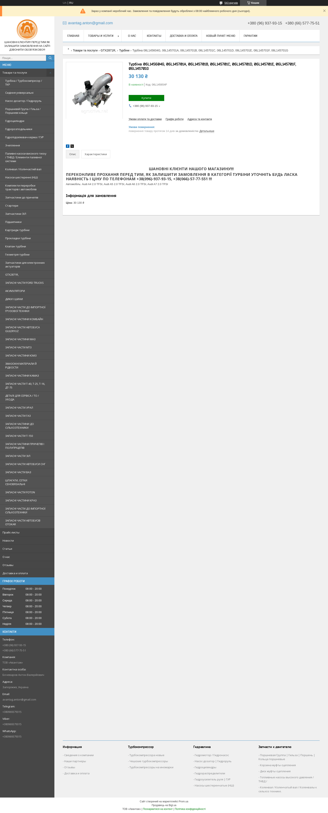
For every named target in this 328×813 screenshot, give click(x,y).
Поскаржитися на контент (158, 809)
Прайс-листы (11, 532)
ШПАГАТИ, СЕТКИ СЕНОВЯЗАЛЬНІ (16, 482)
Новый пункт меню (220, 35)
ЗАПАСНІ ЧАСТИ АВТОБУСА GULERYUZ (22, 329)
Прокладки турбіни (18, 238)
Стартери (11, 205)
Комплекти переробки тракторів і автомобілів (21, 187)
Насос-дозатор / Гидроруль (23, 101)
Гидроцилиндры (205, 767)
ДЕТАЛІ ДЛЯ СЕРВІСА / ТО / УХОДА (22, 397)
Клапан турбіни (15, 246)
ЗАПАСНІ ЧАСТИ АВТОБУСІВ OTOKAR (22, 522)
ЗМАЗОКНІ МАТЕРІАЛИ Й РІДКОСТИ (21, 365)
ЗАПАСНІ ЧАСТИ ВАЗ (18, 472)
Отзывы (8, 565)
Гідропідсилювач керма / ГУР (24, 137)
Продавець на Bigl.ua (164, 805)
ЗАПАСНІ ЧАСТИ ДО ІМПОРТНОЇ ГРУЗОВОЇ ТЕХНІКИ (25, 309)
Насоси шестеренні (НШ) (21, 177)
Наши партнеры (75, 761)
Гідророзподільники (18, 129)
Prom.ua (183, 801)
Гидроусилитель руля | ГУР (213, 779)
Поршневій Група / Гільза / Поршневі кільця (23, 111)
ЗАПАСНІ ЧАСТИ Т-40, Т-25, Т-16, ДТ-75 (25, 385)
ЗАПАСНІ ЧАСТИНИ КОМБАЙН (24, 319)
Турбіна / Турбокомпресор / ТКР (23, 82)
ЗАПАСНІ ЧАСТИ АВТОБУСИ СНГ (25, 464)
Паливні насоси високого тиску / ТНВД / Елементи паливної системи (25, 157)
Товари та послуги (15, 72)
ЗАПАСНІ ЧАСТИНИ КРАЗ (21, 500)
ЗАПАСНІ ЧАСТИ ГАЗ (18, 416)
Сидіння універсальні (19, 93)
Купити (146, 98)
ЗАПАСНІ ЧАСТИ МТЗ (18, 347)
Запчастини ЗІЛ (15, 214)
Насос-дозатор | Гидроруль (213, 761)
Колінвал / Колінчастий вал (23, 169)
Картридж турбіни (17, 230)
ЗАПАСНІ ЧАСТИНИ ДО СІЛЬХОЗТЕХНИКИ (19, 426)
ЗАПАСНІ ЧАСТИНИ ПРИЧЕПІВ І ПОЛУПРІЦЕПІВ (24, 446)
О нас (6, 557)
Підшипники (13, 222)
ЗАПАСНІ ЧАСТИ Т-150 (19, 436)
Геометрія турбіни (17, 254)
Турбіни (124, 50)
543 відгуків (231, 2)
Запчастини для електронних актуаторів (25, 264)
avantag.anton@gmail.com (19, 699)
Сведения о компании (79, 755)
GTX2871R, (12, 274)
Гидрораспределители (210, 773)
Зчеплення (12, 145)
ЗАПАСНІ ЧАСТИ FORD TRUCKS (24, 283)
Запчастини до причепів (21, 197)
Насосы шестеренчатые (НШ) (214, 785)
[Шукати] (50, 58)
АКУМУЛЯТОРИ (15, 291)
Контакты (154, 35)
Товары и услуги (100, 35)
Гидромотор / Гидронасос (212, 755)
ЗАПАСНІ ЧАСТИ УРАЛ (19, 407)
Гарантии (250, 35)
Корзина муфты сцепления (278, 765)
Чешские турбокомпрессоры (148, 761)
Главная (73, 35)
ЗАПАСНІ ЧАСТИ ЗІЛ (17, 456)
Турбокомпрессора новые (146, 755)
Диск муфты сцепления (275, 771)
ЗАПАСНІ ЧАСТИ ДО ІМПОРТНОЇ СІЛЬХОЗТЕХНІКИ (25, 510)
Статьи (7, 549)
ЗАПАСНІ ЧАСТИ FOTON (20, 492)
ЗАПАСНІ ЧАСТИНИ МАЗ (20, 339)
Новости (8, 540)
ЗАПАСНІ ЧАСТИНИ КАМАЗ (22, 375)
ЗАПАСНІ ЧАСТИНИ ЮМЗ (21, 355)
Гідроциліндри (14, 121)
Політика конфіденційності (190, 809)
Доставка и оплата (15, 573)
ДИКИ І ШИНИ (14, 299)
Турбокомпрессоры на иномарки (151, 767)
